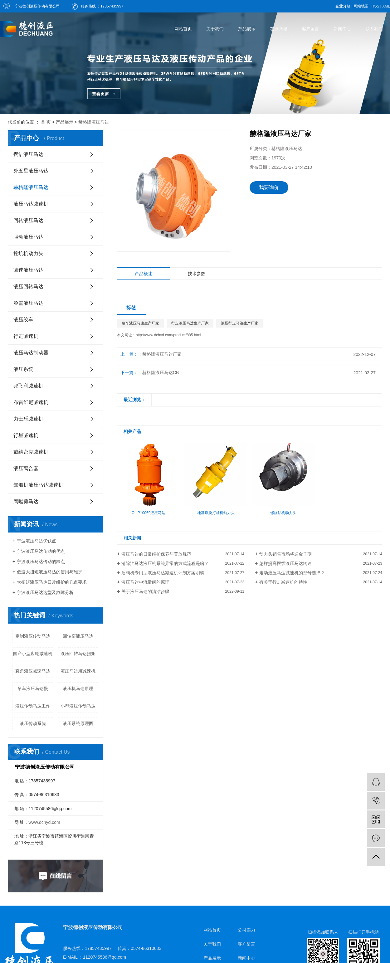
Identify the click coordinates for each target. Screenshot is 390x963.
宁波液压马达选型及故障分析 (45, 592)
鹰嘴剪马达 (25, 501)
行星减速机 (25, 435)
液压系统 (23, 369)
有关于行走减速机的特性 (283, 582)
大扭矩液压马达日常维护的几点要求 (52, 582)
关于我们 (215, 28)
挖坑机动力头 (28, 253)
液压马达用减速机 (78, 671)
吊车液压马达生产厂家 (140, 323)
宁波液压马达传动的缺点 (41, 561)
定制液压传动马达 (32, 636)
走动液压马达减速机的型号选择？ (292, 572)
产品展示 (247, 28)
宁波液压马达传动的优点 (41, 551)
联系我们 (374, 28)
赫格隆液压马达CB (160, 372)
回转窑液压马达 (78, 636)
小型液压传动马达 (78, 705)
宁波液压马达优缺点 (36, 540)
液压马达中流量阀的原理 (145, 582)
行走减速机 (25, 336)
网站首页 (183, 28)
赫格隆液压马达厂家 (162, 354)
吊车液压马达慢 (32, 688)
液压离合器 (25, 468)
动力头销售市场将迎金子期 (285, 554)
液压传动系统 (33, 723)
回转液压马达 (28, 220)
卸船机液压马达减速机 (38, 485)
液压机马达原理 (78, 688)
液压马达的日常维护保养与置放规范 (156, 554)
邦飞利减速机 (28, 385)
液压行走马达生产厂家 (239, 323)
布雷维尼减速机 (30, 402)
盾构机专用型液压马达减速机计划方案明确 (162, 572)
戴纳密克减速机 (30, 452)
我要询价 (269, 187)
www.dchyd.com (44, 822)
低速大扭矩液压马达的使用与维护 (49, 571)
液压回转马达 (28, 286)
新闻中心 (342, 28)
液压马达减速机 (30, 204)
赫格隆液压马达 (93, 121)
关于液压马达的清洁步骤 (145, 591)
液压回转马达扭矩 (78, 653)
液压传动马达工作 (32, 705)
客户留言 (310, 28)
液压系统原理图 (78, 723)
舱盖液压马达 (28, 303)
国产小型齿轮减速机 (32, 653)
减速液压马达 (28, 270)
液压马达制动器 (30, 352)
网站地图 (360, 6)
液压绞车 (23, 319)
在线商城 (278, 28)
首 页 (46, 121)
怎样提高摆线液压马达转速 (285, 563)
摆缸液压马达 (28, 154)
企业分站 (342, 6)
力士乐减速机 (28, 418)
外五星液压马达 (30, 170)
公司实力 (246, 929)
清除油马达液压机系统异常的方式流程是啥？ (165, 563)
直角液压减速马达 (32, 671)
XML (386, 6)
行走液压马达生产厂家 (190, 323)
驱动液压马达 (28, 237)
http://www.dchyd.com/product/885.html (168, 335)
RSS (375, 6)
